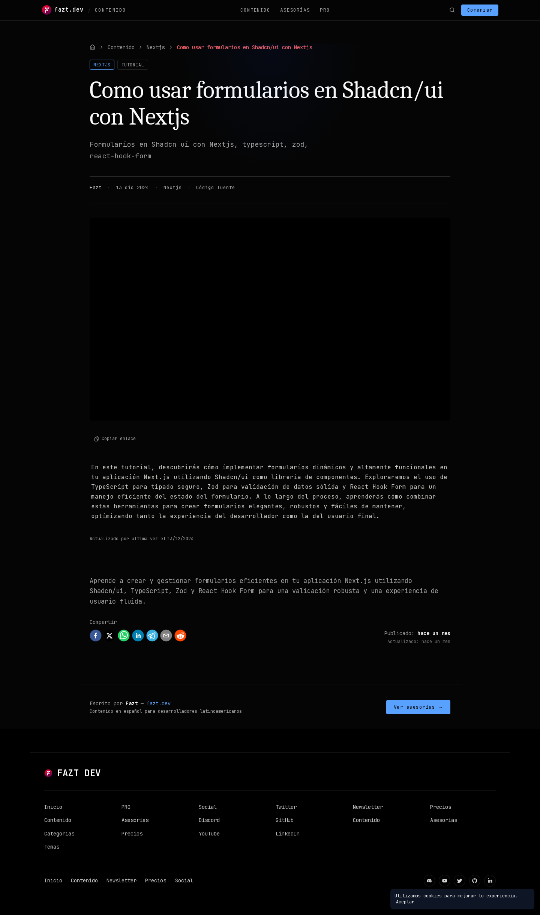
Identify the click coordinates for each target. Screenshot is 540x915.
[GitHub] (475, 880)
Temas (51, 846)
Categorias (59, 833)
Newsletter (368, 807)
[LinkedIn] (490, 880)
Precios (132, 833)
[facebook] (96, 636)
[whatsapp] (124, 636)
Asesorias (135, 820)
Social (208, 807)
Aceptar (405, 902)
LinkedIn (288, 833)
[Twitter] (459, 880)
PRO (325, 10)
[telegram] (152, 636)
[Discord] (429, 880)
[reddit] (180, 636)
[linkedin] (138, 636)
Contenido (255, 10)
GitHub (285, 820)
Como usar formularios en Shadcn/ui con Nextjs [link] (244, 47)
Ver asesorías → (418, 707)
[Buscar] (452, 10)
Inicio (53, 807)
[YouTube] (444, 880)
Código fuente (215, 187)
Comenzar (480, 10)
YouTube (209, 833)
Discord (209, 820)
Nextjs (156, 47)
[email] (166, 636)
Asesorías (295, 10)
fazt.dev (159, 703)
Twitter (286, 807)
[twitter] (110, 636)
